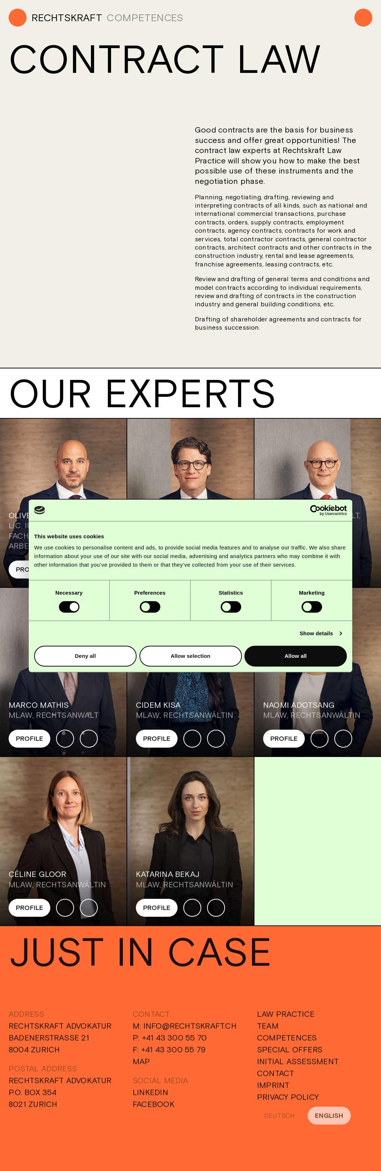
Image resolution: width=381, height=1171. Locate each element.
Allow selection (191, 656)
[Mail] (89, 739)
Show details (316, 633)
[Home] (55, 18)
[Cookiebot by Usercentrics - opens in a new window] (315, 510)
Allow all (296, 656)
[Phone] (65, 739)
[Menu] (363, 18)
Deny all (85, 656)
